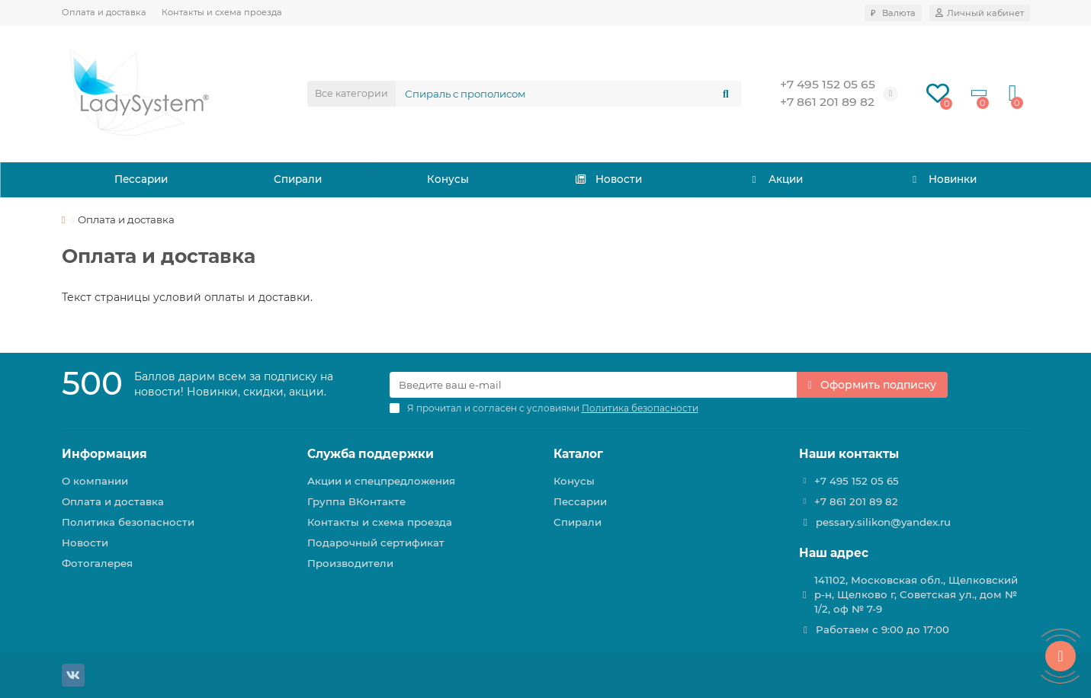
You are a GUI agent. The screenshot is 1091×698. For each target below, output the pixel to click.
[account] (979, 13)
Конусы (448, 180)
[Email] (593, 385)
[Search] (569, 94)
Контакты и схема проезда (222, 12)
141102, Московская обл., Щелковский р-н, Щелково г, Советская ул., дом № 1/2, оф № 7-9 (916, 594)
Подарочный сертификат (375, 542)
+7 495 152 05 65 (827, 84)
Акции (774, 180)
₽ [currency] (893, 13)
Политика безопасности (128, 522)
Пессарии (141, 180)
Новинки (941, 180)
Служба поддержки (370, 454)
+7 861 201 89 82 (827, 101)
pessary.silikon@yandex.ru (883, 522)
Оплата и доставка (104, 12)
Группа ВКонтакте (356, 501)
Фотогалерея (97, 563)
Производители (350, 563)
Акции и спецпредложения (381, 481)
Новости (608, 180)
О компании (95, 481)
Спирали (298, 180)
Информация (104, 454)
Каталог (578, 454)
